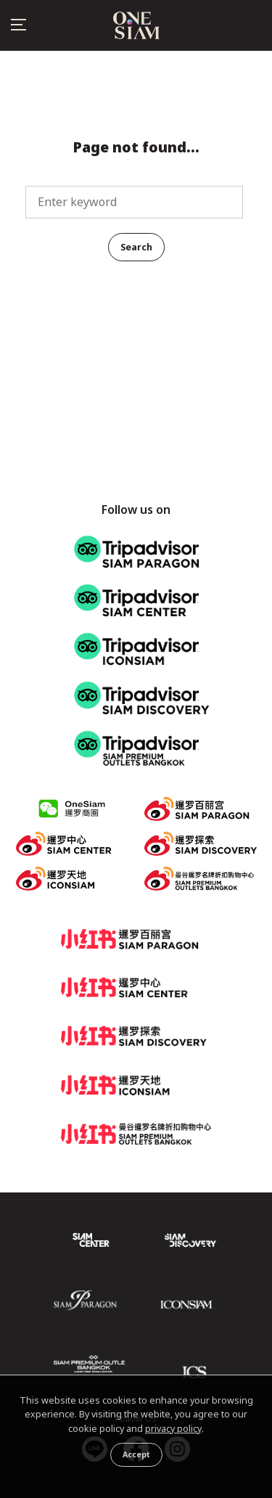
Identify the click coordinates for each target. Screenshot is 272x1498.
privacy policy (173, 1429)
